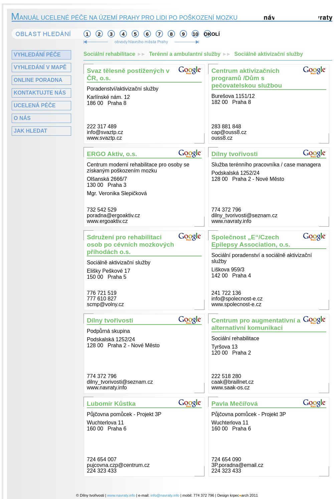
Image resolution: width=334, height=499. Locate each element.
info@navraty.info (165, 495)
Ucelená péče (34, 105)
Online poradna (38, 80)
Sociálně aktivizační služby (268, 54)
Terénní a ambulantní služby (191, 54)
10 (195, 34)
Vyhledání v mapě (40, 67)
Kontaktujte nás (40, 93)
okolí (207, 34)
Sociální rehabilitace (116, 54)
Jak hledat (30, 131)
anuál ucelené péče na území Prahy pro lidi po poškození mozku (124, 17)
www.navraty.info (121, 495)
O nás (22, 118)
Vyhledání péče (37, 54)
